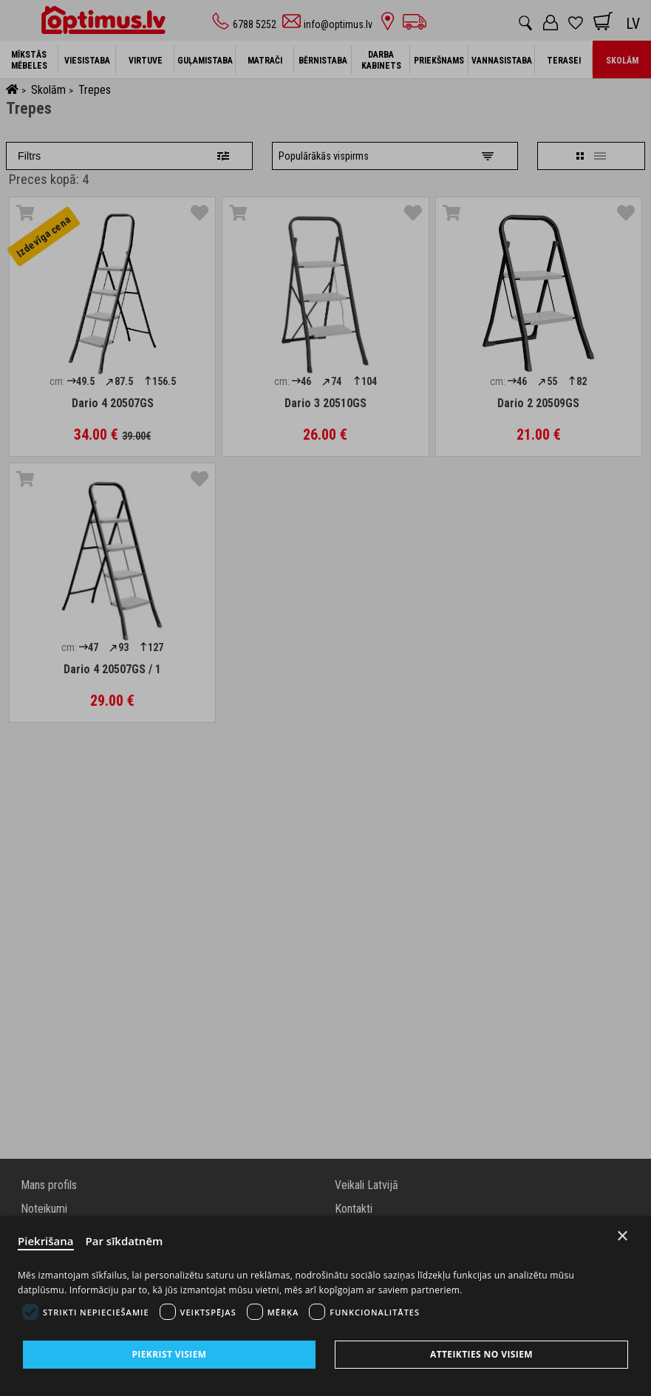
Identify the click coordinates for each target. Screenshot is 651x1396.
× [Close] (622, 1236)
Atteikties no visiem (481, 1354)
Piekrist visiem (169, 1354)
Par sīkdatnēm (124, 1240)
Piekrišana (46, 1240)
